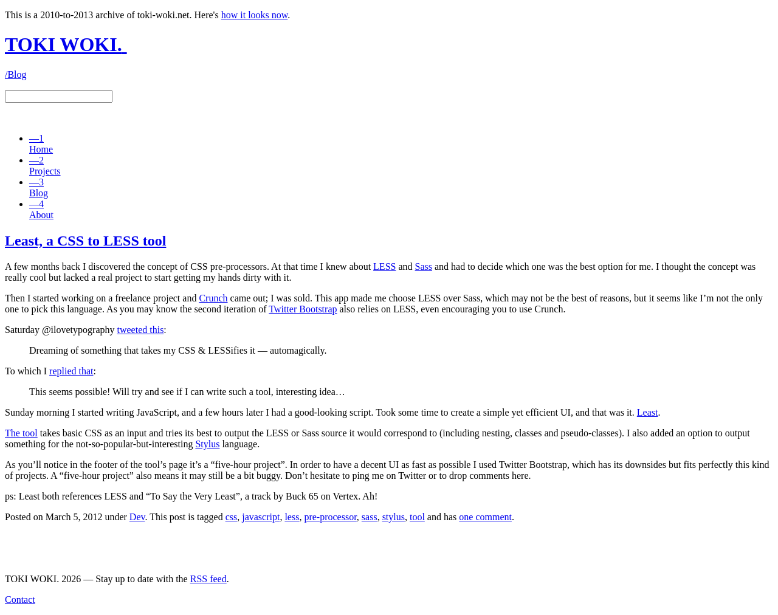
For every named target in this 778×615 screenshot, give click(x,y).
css (231, 517)
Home (41, 143)
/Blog (16, 74)
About (41, 209)
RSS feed (208, 579)
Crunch (213, 298)
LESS (384, 266)
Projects (45, 165)
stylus (393, 517)
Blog (38, 187)
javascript (261, 517)
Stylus (207, 444)
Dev (137, 517)
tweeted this (140, 330)
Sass (423, 266)
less (291, 517)
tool (417, 517)
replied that (71, 371)
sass (369, 517)
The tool (21, 433)
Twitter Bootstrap (303, 309)
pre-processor (330, 517)
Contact (20, 599)
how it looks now (254, 15)
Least (647, 412)
